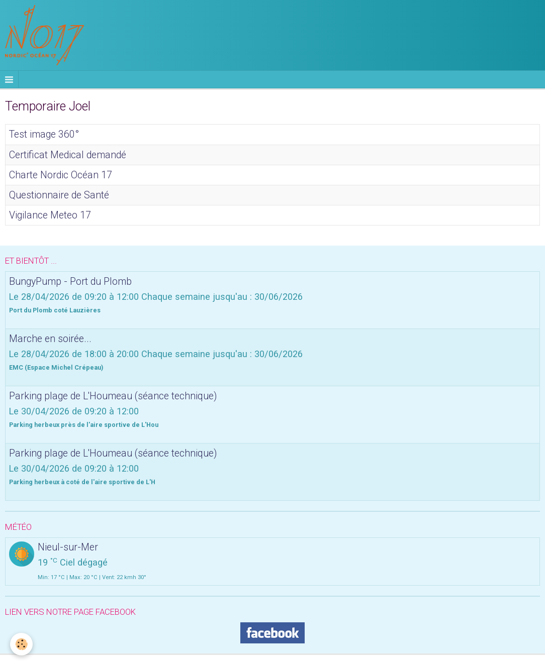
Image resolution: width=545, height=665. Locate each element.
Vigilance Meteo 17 (50, 214)
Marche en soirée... (50, 338)
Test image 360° (44, 134)
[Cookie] (21, 644)
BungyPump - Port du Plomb (70, 281)
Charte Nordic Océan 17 (60, 174)
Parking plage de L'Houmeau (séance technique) (113, 395)
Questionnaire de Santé (59, 194)
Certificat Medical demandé (67, 154)
